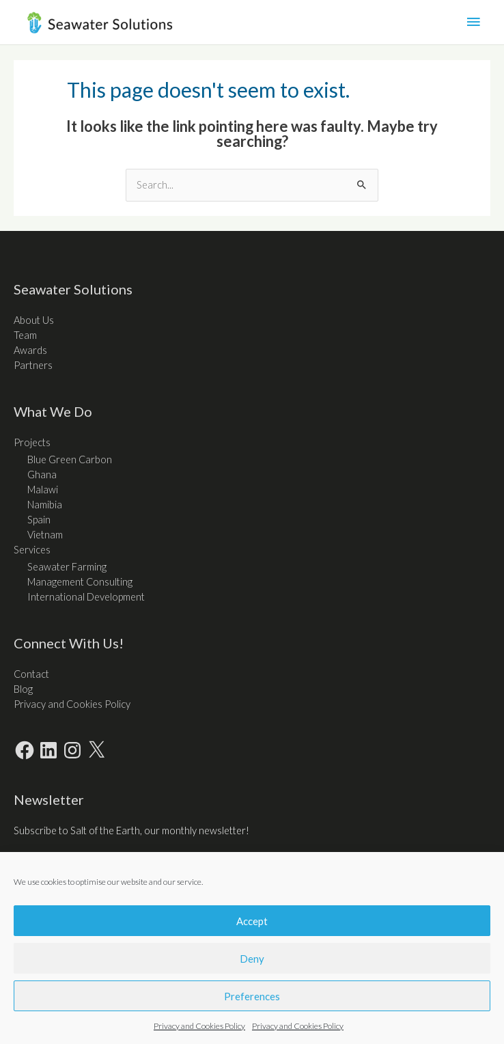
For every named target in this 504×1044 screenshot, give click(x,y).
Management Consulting (79, 582)
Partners (33, 365)
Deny (252, 958)
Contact (31, 674)
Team (25, 335)
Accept (252, 921)
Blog (23, 689)
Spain (39, 519)
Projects (32, 442)
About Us (34, 320)
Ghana (42, 474)
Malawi (42, 489)
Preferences (252, 996)
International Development (86, 597)
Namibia (44, 504)
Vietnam (45, 534)
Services (32, 549)
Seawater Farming (67, 567)
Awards (30, 350)
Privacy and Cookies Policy (199, 1026)
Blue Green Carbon (69, 459)
